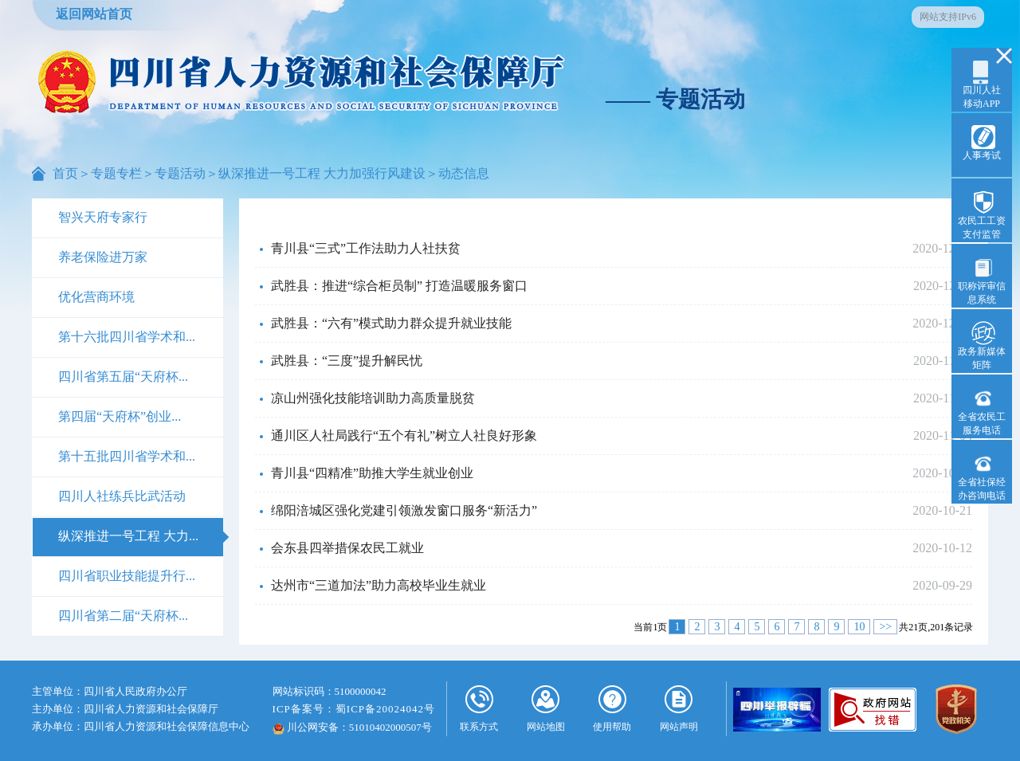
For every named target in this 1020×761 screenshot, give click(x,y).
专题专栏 (116, 173)
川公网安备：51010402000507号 (352, 727)
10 (859, 627)
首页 (65, 173)
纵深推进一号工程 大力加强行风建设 (322, 173)
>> (885, 627)
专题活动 (180, 173)
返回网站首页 (94, 14)
